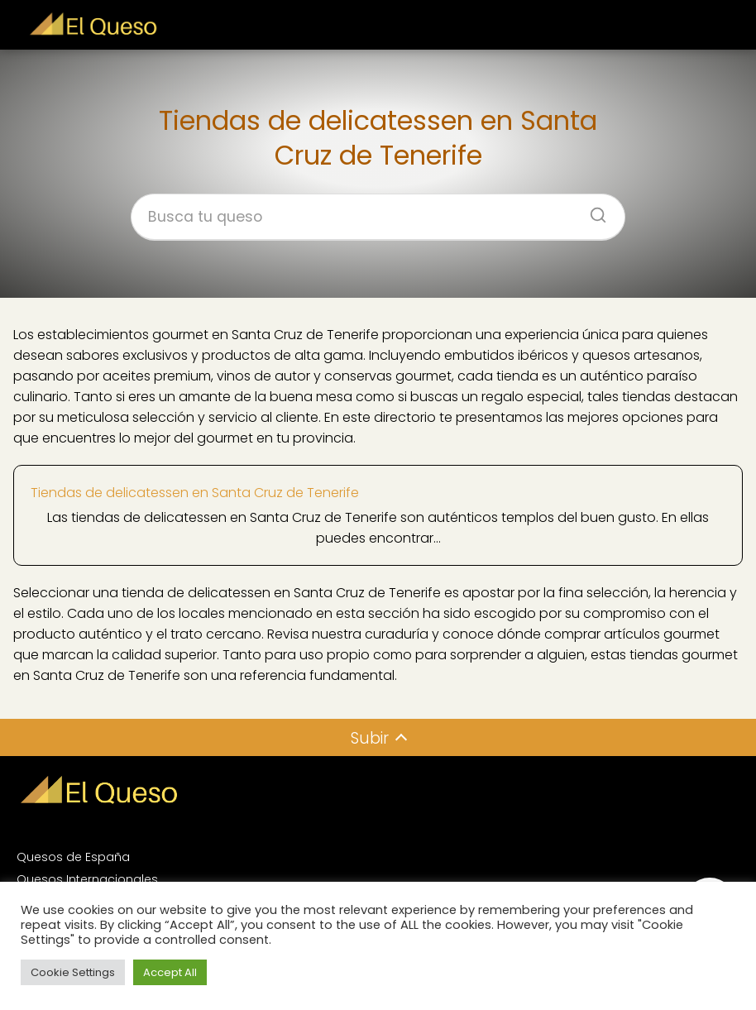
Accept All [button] (170, 972)
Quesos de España (73, 857)
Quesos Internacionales (87, 879)
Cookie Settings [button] (73, 972)
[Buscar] (592, 210)
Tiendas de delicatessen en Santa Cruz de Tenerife (195, 492)
